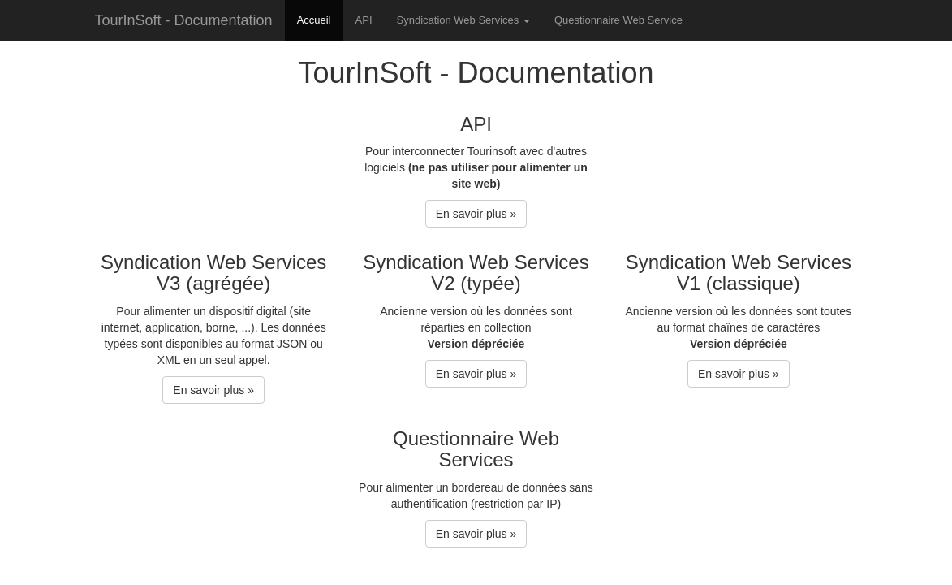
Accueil (314, 20)
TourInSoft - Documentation (184, 20)
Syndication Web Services (463, 20)
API (364, 20)
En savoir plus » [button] (476, 213)
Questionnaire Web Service (618, 20)
